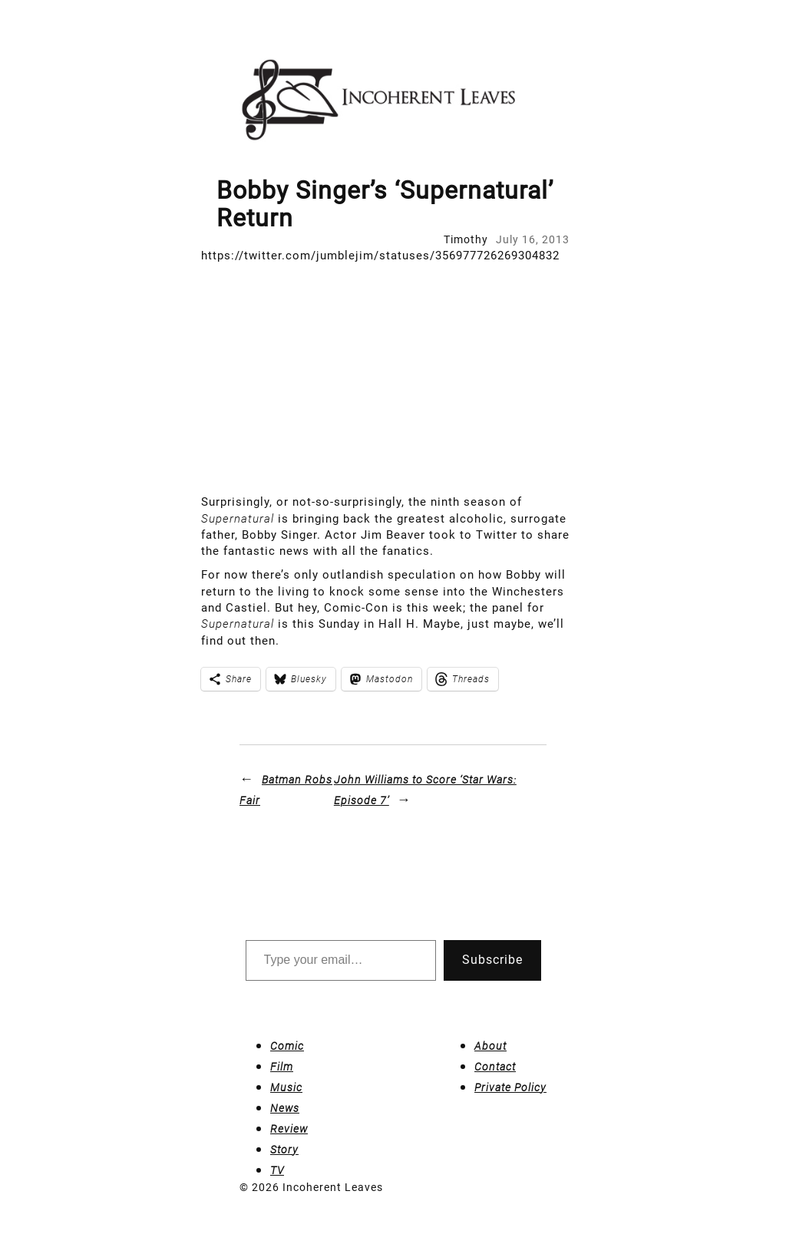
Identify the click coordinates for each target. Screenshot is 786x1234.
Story (284, 1149)
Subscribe (492, 959)
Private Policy (510, 1087)
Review (289, 1129)
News (284, 1108)
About (490, 1046)
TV (277, 1170)
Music (286, 1087)
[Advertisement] (393, 379)
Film (281, 1067)
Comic (287, 1046)
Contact (495, 1067)
